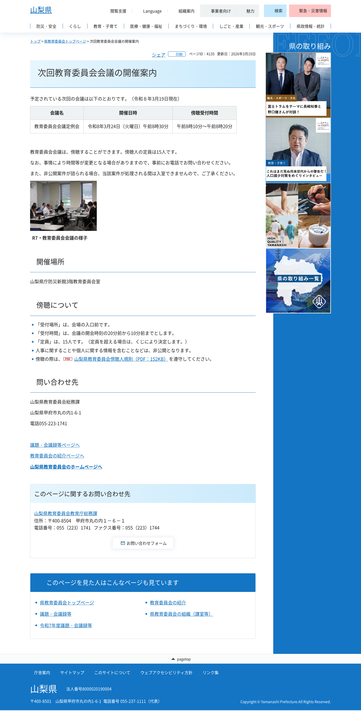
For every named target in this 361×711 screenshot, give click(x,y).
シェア (158, 54)
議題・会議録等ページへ (55, 444)
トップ (35, 41)
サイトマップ (72, 673)
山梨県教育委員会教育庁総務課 (65, 513)
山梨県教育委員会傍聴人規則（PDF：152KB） (121, 359)
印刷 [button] (179, 54)
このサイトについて (112, 673)
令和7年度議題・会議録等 (66, 625)
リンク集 (211, 673)
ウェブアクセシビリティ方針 (166, 673)
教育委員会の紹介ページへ (57, 455)
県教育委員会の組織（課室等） (181, 614)
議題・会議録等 (55, 614)
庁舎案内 (42, 673)
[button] (116, 11)
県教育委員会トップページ (65, 41)
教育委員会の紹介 (168, 602)
